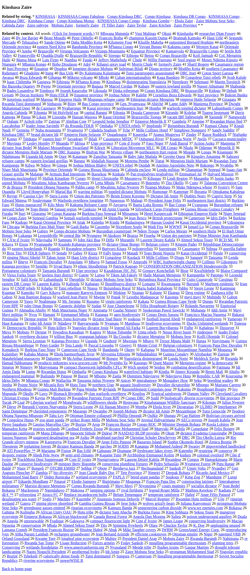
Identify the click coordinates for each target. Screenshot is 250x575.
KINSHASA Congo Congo (119, 21)
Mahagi (137, 200)
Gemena (23, 130)
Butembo (153, 183)
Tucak (6, 402)
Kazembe (83, 499)
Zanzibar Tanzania (107, 156)
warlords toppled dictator (186, 108)
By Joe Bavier (27, 38)
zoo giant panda (52, 420)
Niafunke (239, 134)
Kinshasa (113, 82)
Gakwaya (77, 521)
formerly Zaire (87, 25)
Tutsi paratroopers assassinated (150, 73)
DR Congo (169, 148)
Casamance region (229, 64)
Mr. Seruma (71, 301)
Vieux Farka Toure (21, 275)
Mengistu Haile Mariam (189, 161)
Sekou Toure (204, 512)
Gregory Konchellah (159, 271)
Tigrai (160, 161)
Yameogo (234, 319)
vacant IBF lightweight (185, 117)
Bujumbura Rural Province (160, 279)
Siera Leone (59, 196)
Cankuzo (89, 209)
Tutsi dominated (98, 556)
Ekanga (173, 293)
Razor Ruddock (214, 134)
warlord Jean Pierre (72, 297)
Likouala (100, 91)
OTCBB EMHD (62, 468)
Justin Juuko (224, 178)
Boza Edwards (31, 77)
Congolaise (199, 429)
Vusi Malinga (145, 33)
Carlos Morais (176, 231)
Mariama (48, 451)
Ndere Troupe (148, 231)
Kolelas (190, 113)
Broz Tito (14, 253)
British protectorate (167, 218)
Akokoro (114, 235)
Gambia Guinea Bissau (97, 503)
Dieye (11, 407)
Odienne (205, 148)
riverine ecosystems (38, 560)
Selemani (201, 82)
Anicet (125, 380)
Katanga (101, 315)
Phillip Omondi (129, 416)
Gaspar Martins (197, 547)
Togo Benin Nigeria (159, 253)
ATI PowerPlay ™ (21, 451)
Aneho (26, 51)
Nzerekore (180, 82)
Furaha (7, 214)
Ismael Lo (196, 227)
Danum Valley (198, 394)
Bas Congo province (98, 104)
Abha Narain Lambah (32, 534)
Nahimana (231, 538)
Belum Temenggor (127, 495)
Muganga (133, 481)
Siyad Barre (62, 266)
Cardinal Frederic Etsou (84, 429)
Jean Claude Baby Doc (97, 473)
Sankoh (175, 468)
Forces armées (104, 543)
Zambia (42, 473)
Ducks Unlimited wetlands (207, 323)
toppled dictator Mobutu (128, 192)
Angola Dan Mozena (149, 516)
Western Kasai (207, 47)
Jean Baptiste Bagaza (35, 297)
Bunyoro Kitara (114, 249)
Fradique (57, 521)
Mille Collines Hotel (152, 130)
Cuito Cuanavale (200, 279)
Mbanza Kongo (34, 64)
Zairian (54, 121)
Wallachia (63, 380)
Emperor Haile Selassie (82, 134)
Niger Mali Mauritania (19, 170)
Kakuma (184, 389)
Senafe (61, 253)
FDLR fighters (39, 253)
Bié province (230, 398)
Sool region (187, 60)
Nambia (70, 60)
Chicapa (13, 227)
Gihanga (54, 77)
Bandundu (111, 350)
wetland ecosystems (91, 477)
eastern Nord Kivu (51, 47)
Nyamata (112, 323)
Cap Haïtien (190, 416)
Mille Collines (157, 257)
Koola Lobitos (218, 424)
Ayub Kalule (236, 77)
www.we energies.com (205, 508)
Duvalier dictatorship (173, 385)
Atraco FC (50, 495)
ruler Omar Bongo (38, 306)
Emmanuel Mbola (75, 315)
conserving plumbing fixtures (125, 464)
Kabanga (148, 350)
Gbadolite (32, 73)
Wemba (141, 407)
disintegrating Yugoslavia (146, 82)
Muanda (62, 143)
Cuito (193, 183)
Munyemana (48, 367)
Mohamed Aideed (168, 446)
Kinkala (118, 174)
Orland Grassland (15, 538)
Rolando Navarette (199, 306)
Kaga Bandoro (168, 77)
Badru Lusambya (20, 91)
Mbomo (100, 376)
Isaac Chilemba (19, 82)
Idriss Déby (11, 380)
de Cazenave (46, 108)
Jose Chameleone (121, 306)
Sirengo (114, 55)
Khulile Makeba (151, 42)
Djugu (179, 257)
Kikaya (7, 244)
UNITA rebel (122, 165)
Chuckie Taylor (175, 525)
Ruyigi (12, 196)
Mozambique (186, 411)
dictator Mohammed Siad (128, 429)
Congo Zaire (16, 218)
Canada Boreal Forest (110, 516)
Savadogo (75, 139)
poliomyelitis (142, 249)
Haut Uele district (85, 257)
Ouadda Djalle (52, 55)
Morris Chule (142, 64)
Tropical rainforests (166, 394)
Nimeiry (26, 367)
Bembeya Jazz (124, 468)
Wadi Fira (155, 227)
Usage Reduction (73, 543)
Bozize (80, 424)
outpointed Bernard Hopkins (191, 42)
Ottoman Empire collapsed (91, 416)
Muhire (110, 538)
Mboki (104, 77)
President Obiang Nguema (49, 187)
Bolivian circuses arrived (225, 416)
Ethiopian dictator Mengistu (153, 99)
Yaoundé (215, 117)
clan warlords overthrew (107, 394)
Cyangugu (200, 205)
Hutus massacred (28, 205)
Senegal (214, 170)
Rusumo (92, 301)
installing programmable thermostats (177, 543)
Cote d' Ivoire (146, 521)
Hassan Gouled (162, 222)
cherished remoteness (50, 411)
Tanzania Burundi (56, 271)
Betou (149, 55)
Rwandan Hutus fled (226, 121)
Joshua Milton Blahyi (90, 165)
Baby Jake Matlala (142, 156)
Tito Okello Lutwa (210, 437)
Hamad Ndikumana (17, 363)
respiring (206, 451)
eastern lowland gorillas (49, 161)
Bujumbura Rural (117, 288)
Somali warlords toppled (83, 218)
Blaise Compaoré (234, 271)
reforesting (27, 495)
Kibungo (154, 178)
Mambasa (132, 323)
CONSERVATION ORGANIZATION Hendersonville (185, 266)
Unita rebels (147, 332)
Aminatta (100, 310)
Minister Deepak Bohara (181, 424)
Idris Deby (219, 218)
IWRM (167, 530)
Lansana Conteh (14, 530)
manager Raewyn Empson (86, 293)
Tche (126, 130)
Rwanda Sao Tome (39, 543)
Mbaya (94, 262)
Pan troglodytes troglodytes (152, 174)
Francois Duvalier (48, 262)
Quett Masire (163, 363)
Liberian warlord (44, 402)
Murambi (127, 240)
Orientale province (71, 86)
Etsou (23, 244)
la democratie (222, 363)
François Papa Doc (161, 481)
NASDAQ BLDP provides (139, 433)
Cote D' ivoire (80, 459)
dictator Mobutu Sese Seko (112, 279)
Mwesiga (130, 341)
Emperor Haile (70, 99)
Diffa (110, 240)
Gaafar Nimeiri (125, 310)
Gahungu (104, 451)
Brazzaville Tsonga (146, 117)
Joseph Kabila (219, 420)
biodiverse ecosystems (163, 323)
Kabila (180, 429)
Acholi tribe (33, 121)
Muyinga (14, 143)
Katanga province (16, 266)
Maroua (47, 99)
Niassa (92, 288)
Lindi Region (177, 178)
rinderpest (205, 332)
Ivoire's (223, 187)
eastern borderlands (27, 249)
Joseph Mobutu (125, 411)
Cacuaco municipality (229, 139)
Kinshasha (185, 33)
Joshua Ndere (119, 95)
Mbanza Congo (38, 380)
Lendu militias (168, 170)
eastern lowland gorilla (173, 86)
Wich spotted (138, 367)
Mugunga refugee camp (106, 99)
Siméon (8, 367)
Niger (208, 534)
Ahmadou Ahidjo (32, 310)
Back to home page (17, 569)
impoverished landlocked (225, 446)
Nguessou (117, 200)
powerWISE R (71, 560)
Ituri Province (17, 69)
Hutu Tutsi (78, 385)
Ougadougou (117, 134)
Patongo (217, 275)
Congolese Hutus (20, 420)
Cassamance (130, 183)
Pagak (116, 297)
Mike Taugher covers (139, 530)
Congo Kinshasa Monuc (76, 21)
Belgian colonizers (177, 345)
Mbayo (148, 341)
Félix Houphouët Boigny (159, 306)
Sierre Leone (204, 288)
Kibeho (47, 288)
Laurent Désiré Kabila (142, 459)
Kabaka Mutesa (36, 354)
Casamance (191, 249)
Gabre (77, 253)
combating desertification (190, 367)
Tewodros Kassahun (68, 332)
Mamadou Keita (14, 429)
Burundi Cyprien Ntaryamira (44, 407)
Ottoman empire (185, 534)
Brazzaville (194, 91)
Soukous (172, 477)
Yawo (28, 301)
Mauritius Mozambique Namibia (186, 350)
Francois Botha (111, 38)
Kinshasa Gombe (156, 21)
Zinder (191, 134)
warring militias (90, 192)
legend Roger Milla (164, 490)
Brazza (132, 235)
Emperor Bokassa (38, 516)
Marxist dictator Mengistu (45, 486)
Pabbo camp (84, 187)
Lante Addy (178, 104)
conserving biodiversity (207, 521)
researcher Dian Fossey (217, 33)
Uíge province (87, 271)
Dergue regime (36, 319)
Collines (208, 262)
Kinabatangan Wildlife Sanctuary (170, 402)
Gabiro (42, 231)
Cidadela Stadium (103, 130)
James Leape (173, 521)
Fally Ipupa (112, 253)
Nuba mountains (48, 130)
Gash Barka (80, 227)
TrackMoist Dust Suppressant (40, 459)
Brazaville (46, 51)
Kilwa (30, 165)
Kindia (164, 372)
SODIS (123, 446)
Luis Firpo (50, 60)
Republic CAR (208, 376)
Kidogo (214, 91)
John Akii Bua (89, 240)
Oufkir (152, 416)
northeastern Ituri (130, 108)
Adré (87, 64)
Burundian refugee (228, 205)
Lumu (30, 372)
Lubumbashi (53, 279)
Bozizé (12, 556)
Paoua (26, 117)
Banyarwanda (88, 323)
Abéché (157, 104)
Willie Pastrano (160, 60)
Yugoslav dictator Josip (90, 328)
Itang (49, 73)
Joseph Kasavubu (73, 91)
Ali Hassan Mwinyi (114, 407)
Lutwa (100, 275)
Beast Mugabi (55, 38)
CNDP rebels (25, 288)
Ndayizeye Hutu (178, 376)
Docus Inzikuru (32, 95)
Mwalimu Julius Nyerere (119, 187)
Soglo (46, 499)
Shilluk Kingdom (56, 178)
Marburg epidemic (219, 284)
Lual (20, 402)
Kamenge (181, 192)
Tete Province (131, 473)
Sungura (122, 556)
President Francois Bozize (53, 530)
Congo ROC (146, 424)
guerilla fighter (235, 249)
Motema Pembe (137, 161)
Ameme (198, 121)
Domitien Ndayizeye (143, 376)
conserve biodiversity (35, 464)
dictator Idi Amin (156, 411)
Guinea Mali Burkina (54, 389)
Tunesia (240, 323)
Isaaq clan (234, 170)
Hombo (155, 108)
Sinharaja (54, 104)
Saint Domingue (14, 411)
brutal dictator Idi (45, 134)
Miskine (119, 293)
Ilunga (201, 341)
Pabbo (183, 288)
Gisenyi (125, 345)
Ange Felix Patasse (116, 442)
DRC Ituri (188, 73)
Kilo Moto (56, 205)
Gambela (179, 121)
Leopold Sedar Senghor (110, 121)
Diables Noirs (195, 196)
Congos (193, 459)
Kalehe (141, 95)
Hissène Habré (91, 530)
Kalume (156, 293)
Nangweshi (237, 117)
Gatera (25, 503)
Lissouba (59, 117)
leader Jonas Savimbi (42, 126)
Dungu (207, 301)
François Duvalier (81, 442)
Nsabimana (47, 301)
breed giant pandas (145, 477)
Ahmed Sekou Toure (197, 240)
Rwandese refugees (81, 249)
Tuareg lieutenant (215, 113)
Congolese (113, 257)
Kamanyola (175, 51)
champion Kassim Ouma (148, 38)
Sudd (155, 398)
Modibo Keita (189, 69)
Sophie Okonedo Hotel (185, 442)
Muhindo (214, 297)
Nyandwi (218, 468)
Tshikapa (30, 139)
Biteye (23, 262)
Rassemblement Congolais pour (147, 389)
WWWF (175, 227)
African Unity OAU (56, 512)
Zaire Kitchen (160, 25)
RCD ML (226, 240)
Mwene (99, 297)
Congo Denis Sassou (162, 315)
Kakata (143, 301)
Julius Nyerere (233, 402)
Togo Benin (39, 209)
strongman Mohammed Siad (192, 552)
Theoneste (10, 446)
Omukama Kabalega (229, 192)
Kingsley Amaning (205, 156)
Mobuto (23, 332)
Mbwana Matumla (114, 33)
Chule (137, 60)
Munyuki (161, 429)
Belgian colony (157, 244)
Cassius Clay (33, 196)
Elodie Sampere (84, 481)
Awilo (202, 139)
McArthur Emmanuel (83, 358)
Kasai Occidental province (200, 222)
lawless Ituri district (57, 275)
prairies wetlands (46, 429)
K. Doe (199, 525)
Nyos (33, 315)
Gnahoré (110, 341)
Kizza (92, 253)
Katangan (80, 156)
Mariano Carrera (228, 385)
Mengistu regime (192, 363)
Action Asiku (204, 143)
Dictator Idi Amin (164, 196)
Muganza (225, 350)
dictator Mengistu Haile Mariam (27, 152)
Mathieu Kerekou (199, 490)
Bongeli (37, 468)
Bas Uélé (84, 451)
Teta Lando (74, 345)
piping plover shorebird (54, 503)
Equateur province (88, 95)
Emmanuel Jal (190, 174)
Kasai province (98, 108)
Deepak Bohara (178, 473)
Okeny (130, 350)
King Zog (192, 477)
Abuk (112, 530)
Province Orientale (58, 170)
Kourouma (234, 376)
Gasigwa (44, 82)
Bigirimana (111, 481)
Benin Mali (214, 372)
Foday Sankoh (132, 543)
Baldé (6, 468)
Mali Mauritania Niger (69, 310)
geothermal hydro (85, 552)
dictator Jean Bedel (17, 148)
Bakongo (207, 165)
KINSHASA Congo (224, 16)
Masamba (201, 178)
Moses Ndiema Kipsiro (220, 60)
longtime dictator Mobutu (93, 69)
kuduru (185, 455)
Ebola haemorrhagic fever (74, 354)
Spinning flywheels (128, 525)
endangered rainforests (204, 319)
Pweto (46, 86)
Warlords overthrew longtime (81, 200)
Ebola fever (162, 407)
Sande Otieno (54, 42)
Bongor (112, 358)
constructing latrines (197, 481)
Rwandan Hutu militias (194, 499)
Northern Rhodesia (16, 389)
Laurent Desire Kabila (157, 240)
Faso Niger (155, 143)
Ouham (12, 121)
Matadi (132, 253)
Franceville (26, 55)
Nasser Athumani (210, 86)
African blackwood (72, 516)
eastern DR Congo (16, 284)
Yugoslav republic (233, 552)
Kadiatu (225, 490)
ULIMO (205, 407)
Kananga (142, 446)
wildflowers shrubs (102, 402)
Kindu (114, 222)
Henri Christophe (105, 178)
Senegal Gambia (45, 218)
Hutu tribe (85, 512)
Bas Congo (177, 205)
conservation (31, 525)
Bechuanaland (152, 468)
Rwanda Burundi (203, 538)
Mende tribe (141, 547)
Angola (12, 521)
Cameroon (196, 218)
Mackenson (30, 490)
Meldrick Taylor (206, 358)
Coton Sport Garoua (217, 73)
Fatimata (223, 367)
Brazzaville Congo (204, 51)
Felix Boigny (224, 429)
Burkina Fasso (149, 512)
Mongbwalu (72, 402)
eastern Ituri (52, 139)
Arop (96, 424)
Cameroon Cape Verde (79, 350)
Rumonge (159, 192)
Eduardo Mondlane (33, 481)
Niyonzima (147, 486)
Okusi (166, 33)
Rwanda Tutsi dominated (21, 104)
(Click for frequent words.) (73, 33)
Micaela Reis (53, 385)
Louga (206, 152)
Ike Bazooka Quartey (18, 86)
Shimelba (115, 218)
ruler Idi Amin (40, 323)
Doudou (60, 69)
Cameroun (143, 556)
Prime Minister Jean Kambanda (222, 235)
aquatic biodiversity (135, 385)
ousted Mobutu (13, 183)
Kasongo (140, 363)
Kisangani (225, 152)
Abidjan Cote (75, 121)
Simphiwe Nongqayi (190, 130)
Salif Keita (29, 279)
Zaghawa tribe (222, 293)
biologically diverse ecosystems (189, 398)
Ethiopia (63, 82)
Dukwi (107, 433)
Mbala (52, 525)
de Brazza (14, 187)
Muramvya (133, 178)
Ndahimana (11, 156)
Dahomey (53, 358)
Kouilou (138, 394)
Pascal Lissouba (101, 345)
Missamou (130, 214)
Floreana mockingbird (19, 178)
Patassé (60, 481)
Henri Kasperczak (158, 214)
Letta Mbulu (105, 183)
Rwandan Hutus (53, 372)
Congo (80, 178)
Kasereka (140, 134)
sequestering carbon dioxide (160, 508)
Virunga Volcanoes (74, 51)
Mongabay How (175, 380)
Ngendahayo (54, 490)
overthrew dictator (34, 336)
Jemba (7, 385)
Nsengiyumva (108, 459)
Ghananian (193, 170)
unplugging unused (225, 525)
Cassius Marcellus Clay (51, 424)
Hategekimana (216, 459)
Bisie (184, 271)
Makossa (77, 490)
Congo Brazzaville (224, 227)
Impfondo (154, 126)
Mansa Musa (26, 60)
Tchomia (40, 113)
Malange (36, 174)
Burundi (192, 284)
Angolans (75, 262)
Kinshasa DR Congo (190, 16)
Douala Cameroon (145, 113)
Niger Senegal (234, 214)
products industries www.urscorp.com (67, 363)
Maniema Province (208, 104)
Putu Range (226, 464)
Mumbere (58, 398)
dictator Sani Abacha (115, 512)
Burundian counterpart (114, 231)
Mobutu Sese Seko (120, 420)
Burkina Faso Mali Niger (44, 227)
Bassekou (99, 174)
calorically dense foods (61, 556)
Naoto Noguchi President (46, 552)
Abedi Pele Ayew (46, 455)
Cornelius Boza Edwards (172, 95)
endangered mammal (18, 376)
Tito (104, 525)
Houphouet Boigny (211, 389)
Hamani (49, 315)
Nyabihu (226, 165)
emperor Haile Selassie (198, 99)
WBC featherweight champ (174, 262)
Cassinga (226, 279)
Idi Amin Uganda (115, 209)
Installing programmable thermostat (185, 556)
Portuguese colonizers (19, 271)
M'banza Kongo (87, 82)
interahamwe (147, 380)
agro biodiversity (127, 315)
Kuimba (97, 222)
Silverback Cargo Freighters (157, 209)
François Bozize (118, 424)
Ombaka (106, 126)
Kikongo (209, 402)
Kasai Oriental (114, 117)
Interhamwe (227, 407)
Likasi (41, 117)
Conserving (11, 547)
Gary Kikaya (50, 293)
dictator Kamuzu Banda (75, 446)
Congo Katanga (64, 214)
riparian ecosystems (86, 508)
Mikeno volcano (80, 77)
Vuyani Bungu (150, 47)
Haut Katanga (12, 323)
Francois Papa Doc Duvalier (220, 345)
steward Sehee (13, 209)
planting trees (222, 543)
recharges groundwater (72, 534)
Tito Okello (175, 183)
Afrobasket (203, 354)
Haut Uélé (215, 38)
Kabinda (72, 284)
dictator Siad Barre (107, 319)
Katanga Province (65, 341)
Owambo (100, 411)
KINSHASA (45, 16)
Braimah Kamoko (187, 38)
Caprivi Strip (222, 196)
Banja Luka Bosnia (148, 205)
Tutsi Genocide (214, 411)
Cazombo (102, 227)
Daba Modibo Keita (86, 42)
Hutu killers (57, 328)
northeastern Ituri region (158, 152)
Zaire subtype (38, 25)
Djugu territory (160, 69)
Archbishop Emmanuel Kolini (150, 455)
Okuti (170, 433)
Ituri (22, 214)
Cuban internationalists (133, 77)
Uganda (91, 341)
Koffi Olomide (208, 336)
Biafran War (95, 152)
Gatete (84, 275)
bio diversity (63, 473)
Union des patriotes (176, 235)
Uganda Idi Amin (39, 156)
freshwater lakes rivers (155, 451)
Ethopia (119, 113)
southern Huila (204, 231)
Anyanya (120, 205)
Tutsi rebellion (70, 288)
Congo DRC (135, 398)
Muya (6, 332)
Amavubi (140, 262)
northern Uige (103, 385)
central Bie (72, 235)
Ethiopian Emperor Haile (198, 214)
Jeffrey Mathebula (112, 60)
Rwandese (173, 459)
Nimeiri (154, 473)
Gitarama (38, 214)
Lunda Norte (178, 358)
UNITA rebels (130, 126)
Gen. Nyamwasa (133, 104)
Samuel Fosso (116, 262)
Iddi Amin (219, 310)
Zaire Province (185, 25)
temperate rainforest (163, 495)
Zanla (116, 376)
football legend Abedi (163, 319)
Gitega (62, 165)
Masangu (80, 411)
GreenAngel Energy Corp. (199, 530)
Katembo (185, 451)
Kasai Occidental (194, 253)
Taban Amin (55, 257)
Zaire (6, 38)
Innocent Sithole (83, 433)
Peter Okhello (82, 38)
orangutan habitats (93, 336)
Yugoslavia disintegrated (143, 358)
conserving (237, 253)
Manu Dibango (52, 433)
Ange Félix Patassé (215, 495)
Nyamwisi (75, 130)
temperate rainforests (18, 433)
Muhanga (198, 310)
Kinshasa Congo (41, 21)
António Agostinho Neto (175, 165)
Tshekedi (30, 556)
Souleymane (42, 200)
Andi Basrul (178, 143)
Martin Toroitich (227, 82)
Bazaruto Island (149, 442)
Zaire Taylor (136, 25)
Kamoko (27, 293)
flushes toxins (168, 547)
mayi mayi (192, 297)
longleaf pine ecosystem (80, 538)
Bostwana (130, 402)
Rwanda (231, 358)
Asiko (84, 437)
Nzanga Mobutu (157, 187)
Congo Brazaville (173, 55)
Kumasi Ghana (217, 126)
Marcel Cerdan (121, 86)
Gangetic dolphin (72, 306)
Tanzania (215, 257)
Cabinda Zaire (13, 25)
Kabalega (206, 328)
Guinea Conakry (175, 354)
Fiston (66, 451)
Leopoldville (48, 235)
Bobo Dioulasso (64, 64)
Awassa (8, 77)
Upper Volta (196, 468)
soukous (134, 319)
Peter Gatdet (49, 345)
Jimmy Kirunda (187, 372)
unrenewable (34, 521)
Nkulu (188, 148)
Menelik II (226, 148)
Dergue (41, 332)
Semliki (41, 266)
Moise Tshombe (119, 332)
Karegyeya (53, 442)
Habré (190, 495)
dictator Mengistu (151, 336)
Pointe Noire (28, 385)
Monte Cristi (147, 345)
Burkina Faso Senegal (99, 214)
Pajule (218, 253)
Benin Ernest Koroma (128, 196)
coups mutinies (173, 486)
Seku (198, 380)
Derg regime (195, 293)
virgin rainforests (118, 301)
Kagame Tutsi (110, 455)
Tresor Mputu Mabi (175, 341)
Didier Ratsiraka (57, 477)
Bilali (93, 139)
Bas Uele (66, 73)
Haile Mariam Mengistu (162, 275)
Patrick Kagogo (125, 266)
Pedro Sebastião (166, 464)
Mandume (214, 477)
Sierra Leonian (34, 341)
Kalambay (10, 354)
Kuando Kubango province (79, 244)
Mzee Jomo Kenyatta (70, 319)
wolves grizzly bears (159, 503)
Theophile (77, 279)
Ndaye (46, 165)
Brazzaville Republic (86, 55)
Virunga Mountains (110, 51)
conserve (225, 451)
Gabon (7, 297)
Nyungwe (94, 235)
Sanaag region (65, 209)
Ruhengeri (10, 73)
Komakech (10, 350)
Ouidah (144, 165)
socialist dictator (204, 486)
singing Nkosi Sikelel (24, 257)
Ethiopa (132, 55)
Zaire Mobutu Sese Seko (215, 21)
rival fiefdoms (132, 490)
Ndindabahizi (146, 354)
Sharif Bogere (198, 64)
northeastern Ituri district (206, 200)
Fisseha (150, 235)
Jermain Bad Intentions (67, 174)
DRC (186, 437)
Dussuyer (227, 328)
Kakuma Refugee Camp (88, 205)
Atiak (81, 222)
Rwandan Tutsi (225, 161)
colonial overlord (210, 455)
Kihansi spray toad (111, 64)
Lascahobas (11, 126)
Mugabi (189, 152)
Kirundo (171, 113)
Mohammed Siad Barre (20, 477)
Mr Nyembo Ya (115, 363)
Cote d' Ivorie (129, 143)
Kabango (92, 284)
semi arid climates (79, 455)
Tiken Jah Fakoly (124, 275)
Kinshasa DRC (13, 21)
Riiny (71, 104)
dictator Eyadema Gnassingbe (203, 433)
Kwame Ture (45, 538)
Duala (242, 516)
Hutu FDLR (59, 95)
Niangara (9, 64)
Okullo (27, 394)
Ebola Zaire (184, 21)
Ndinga (211, 249)
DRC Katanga (69, 152)
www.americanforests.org (84, 547)
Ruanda (54, 249)
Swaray (194, 446)
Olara (153, 525)
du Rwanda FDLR (79, 126)
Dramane (124, 451)
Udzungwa (235, 222)
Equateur (41, 69)
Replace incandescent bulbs (85, 495)
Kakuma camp (178, 47)
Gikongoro (229, 262)
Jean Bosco (137, 218)
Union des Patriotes (89, 196)
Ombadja (79, 372)
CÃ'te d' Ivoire (18, 240)
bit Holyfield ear (66, 113)
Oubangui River (151, 139)
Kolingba (27, 512)
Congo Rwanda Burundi (90, 486)
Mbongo (202, 385)
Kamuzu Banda (120, 508)
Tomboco (46, 91)
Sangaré (196, 257)
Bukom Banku (236, 95)
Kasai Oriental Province (52, 222)
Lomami (148, 284)
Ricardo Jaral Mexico (212, 473)
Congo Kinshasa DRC (124, 16)
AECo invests (191, 420)
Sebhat (86, 468)
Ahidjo (234, 372)
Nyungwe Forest (197, 464)
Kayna (40, 398)
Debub (231, 91)
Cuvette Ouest (174, 156)
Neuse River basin (177, 332)
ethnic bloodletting (92, 266)
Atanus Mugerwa (166, 134)
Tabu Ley (56, 416)
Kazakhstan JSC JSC (120, 271)
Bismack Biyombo (68, 394)
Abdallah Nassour (105, 161)
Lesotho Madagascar (142, 297)
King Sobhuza (177, 512)
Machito (63, 499)
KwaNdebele (204, 271)
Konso (12, 139)
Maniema (227, 143)
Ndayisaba (44, 240)
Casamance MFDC (118, 139)
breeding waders (220, 380)
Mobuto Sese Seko (16, 231)
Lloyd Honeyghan (35, 192)
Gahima (8, 512)
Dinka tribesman (126, 91)
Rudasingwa (135, 222)
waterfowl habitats (138, 372)
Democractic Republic (24, 328)
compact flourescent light (110, 521)
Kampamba (196, 275)
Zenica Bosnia (220, 442)
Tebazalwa (30, 42)
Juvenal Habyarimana (158, 420)
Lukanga (25, 235)
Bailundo (48, 376)
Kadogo (21, 222)
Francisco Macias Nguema (205, 315)
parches (106, 446)
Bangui (79, 161)
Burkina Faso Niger (40, 350)
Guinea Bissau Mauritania (98, 170)
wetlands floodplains (42, 547)
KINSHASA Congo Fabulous (81, 16)
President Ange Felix (164, 200)
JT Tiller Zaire (113, 25)
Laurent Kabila (48, 284)
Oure (63, 156)
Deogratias (185, 407)
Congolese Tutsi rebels (203, 77)
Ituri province (208, 95)
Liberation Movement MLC (133, 148)
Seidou (159, 367)
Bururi (83, 376)
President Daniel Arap (139, 538)
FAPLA (119, 477)
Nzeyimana (221, 341)
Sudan (96, 306)
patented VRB (230, 534)
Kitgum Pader (186, 244)
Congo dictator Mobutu (72, 231)
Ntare (21, 468)
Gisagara (229, 99)
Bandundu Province (87, 47)
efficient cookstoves (151, 534)
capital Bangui (95, 113)
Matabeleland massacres (21, 358)
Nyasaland (118, 547)
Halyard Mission (221, 174)
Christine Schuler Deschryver (153, 437)
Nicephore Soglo (128, 227)
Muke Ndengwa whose (194, 187)
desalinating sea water (19, 499)
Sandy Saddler (223, 130)
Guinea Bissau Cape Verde (176, 301)
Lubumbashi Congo (227, 108)
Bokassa (235, 508)
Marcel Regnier (157, 499)
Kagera (95, 332)
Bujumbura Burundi (183, 126)
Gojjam (8, 95)
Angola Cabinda (14, 113)
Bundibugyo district (120, 284)
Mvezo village (122, 152)
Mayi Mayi (124, 486)
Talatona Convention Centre (226, 183)
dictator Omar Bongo (123, 244)
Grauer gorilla (13, 174)
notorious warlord (21, 99)
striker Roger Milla (85, 420)
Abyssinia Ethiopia (115, 354)
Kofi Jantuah (203, 55)
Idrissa (80, 143)
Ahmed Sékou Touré (78, 525)
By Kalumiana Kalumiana (99, 73)
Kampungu (10, 165)
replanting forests (37, 446)
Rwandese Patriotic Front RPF (96, 398)
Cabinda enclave (138, 170)
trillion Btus (63, 336)
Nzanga (138, 293)
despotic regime (14, 455)
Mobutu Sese (181, 336)
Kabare (143, 86)
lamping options (102, 490)
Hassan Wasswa (84, 117)
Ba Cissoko (122, 336)
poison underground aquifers (209, 516)
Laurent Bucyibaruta (162, 328)
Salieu (176, 516)
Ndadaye (65, 323)
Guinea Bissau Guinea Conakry (209, 209)
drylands (109, 389)
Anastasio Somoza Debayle (117, 499)
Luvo (43, 394)
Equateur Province (145, 51)
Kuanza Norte (180, 139)
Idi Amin (112, 552)
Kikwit (99, 148)
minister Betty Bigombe (77, 464)
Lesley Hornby (38, 143)
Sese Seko (129, 503)
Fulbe (188, 328)
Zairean (223, 354)
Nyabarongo (71, 108)
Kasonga (171, 297)
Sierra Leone (83, 407)
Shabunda (237, 86)
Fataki (88, 60)
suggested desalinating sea (53, 437)
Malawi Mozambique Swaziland (63, 148)
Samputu (65, 240)
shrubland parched (109, 437)
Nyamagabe (43, 244)
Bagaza (97, 86)
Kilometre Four (120, 42)
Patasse (66, 376)
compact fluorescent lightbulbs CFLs (93, 367)
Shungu (170, 416)
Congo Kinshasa (157, 16)
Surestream (167, 249)
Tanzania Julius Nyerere (96, 380)
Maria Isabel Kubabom (154, 288)
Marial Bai (63, 192)
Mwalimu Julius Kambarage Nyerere (60, 183)
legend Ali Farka (127, 328)
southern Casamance (222, 69)
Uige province (102, 143)
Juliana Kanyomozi (196, 503)
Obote (102, 468)
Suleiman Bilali (131, 69)
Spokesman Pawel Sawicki (164, 310)
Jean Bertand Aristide (112, 534)
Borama (200, 192)
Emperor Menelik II (150, 121)
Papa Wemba (86, 389)
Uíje (221, 499)
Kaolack (133, 257)
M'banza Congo (120, 47)
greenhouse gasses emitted (44, 508)
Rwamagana (170, 284)
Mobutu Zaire (62, 25)
